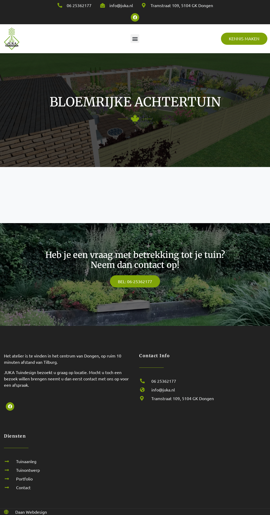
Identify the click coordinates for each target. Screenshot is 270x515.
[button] (135, 38)
